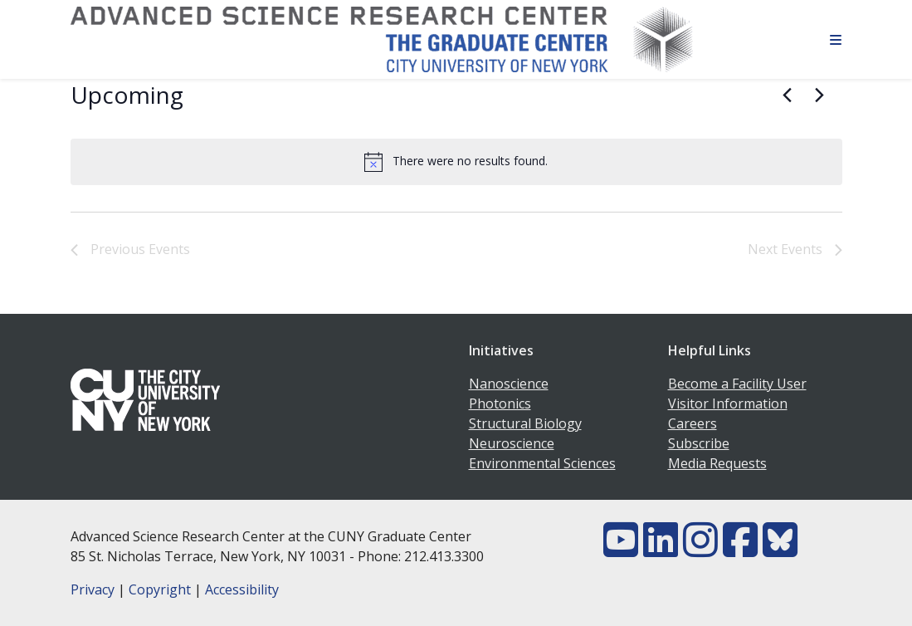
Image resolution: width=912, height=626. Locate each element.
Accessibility (242, 589)
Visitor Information (728, 403)
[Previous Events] (787, 95)
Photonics (500, 403)
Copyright (160, 589)
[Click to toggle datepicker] (127, 95)
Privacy (93, 589)
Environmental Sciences (542, 463)
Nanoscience (509, 383)
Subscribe (698, 443)
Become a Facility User (737, 383)
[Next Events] (820, 95)
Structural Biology (525, 423)
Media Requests (717, 463)
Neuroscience (511, 443)
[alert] (456, 162)
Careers (692, 423)
